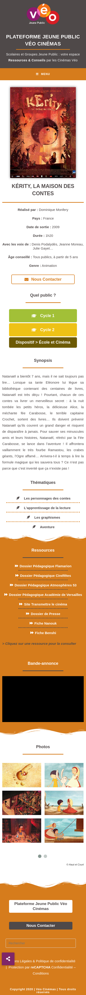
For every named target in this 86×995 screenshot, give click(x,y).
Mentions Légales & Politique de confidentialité (40, 961)
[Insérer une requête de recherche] (41, 943)
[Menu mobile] (43, 74)
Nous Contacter (40, 925)
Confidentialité (62, 967)
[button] (8, 958)
